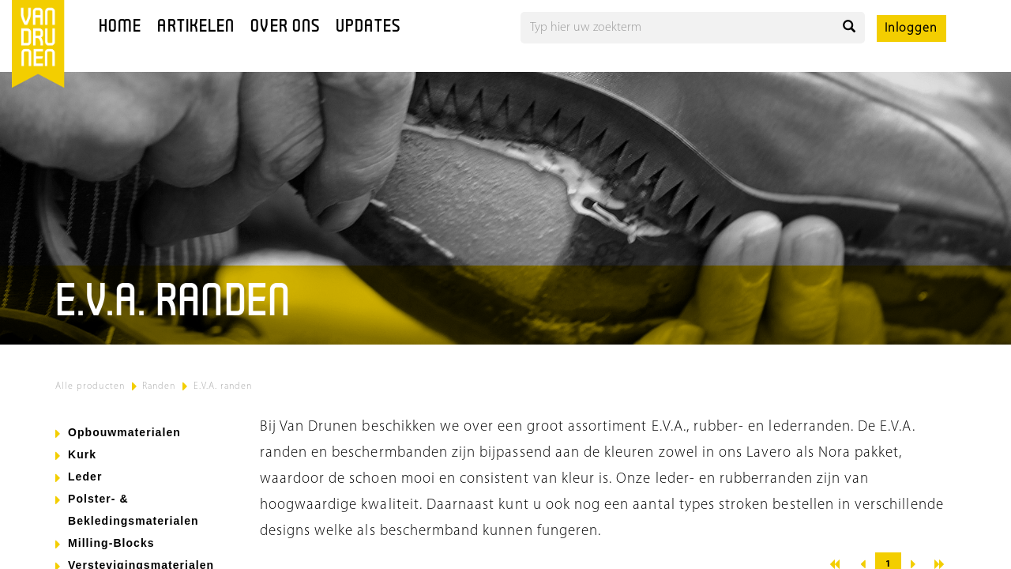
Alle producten (90, 386)
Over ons (285, 27)
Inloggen (911, 28)
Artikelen (196, 27)
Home (120, 27)
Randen (158, 386)
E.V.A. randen (223, 386)
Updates (368, 27)
